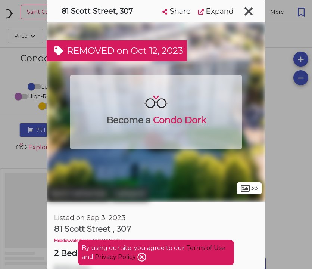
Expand (216, 11)
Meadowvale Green (72, 240)
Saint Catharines (78, 193)
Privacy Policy (116, 256)
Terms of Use (205, 247)
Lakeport (130, 193)
